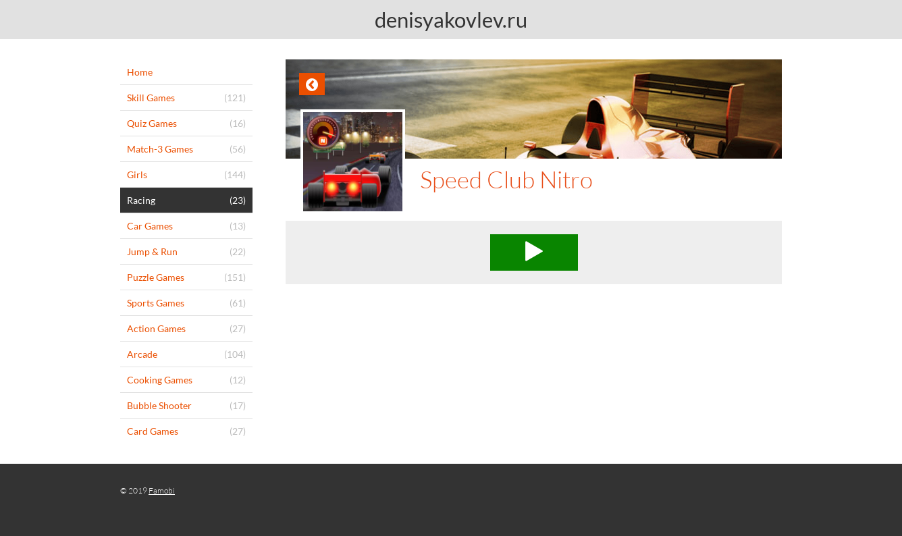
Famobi (162, 490)
